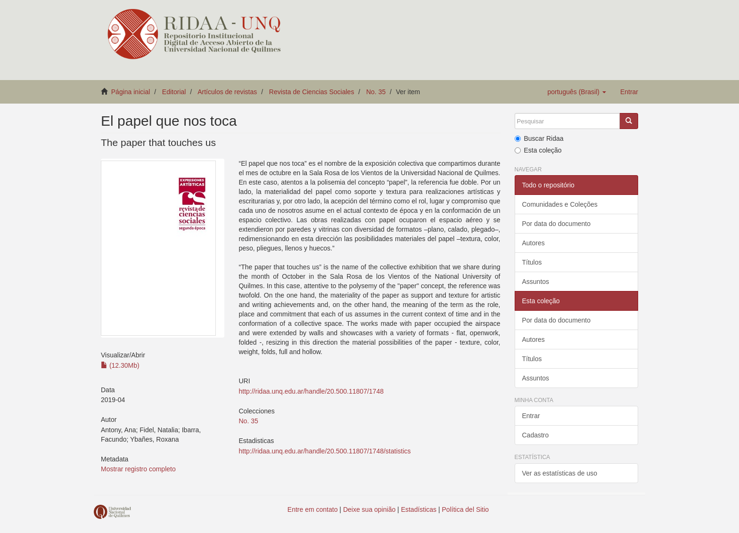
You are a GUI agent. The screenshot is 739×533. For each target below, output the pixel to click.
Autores (533, 243)
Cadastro (535, 435)
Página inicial (130, 92)
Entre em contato (312, 509)
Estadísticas (418, 509)
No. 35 (376, 92)
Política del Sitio (465, 509)
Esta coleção (538, 150)
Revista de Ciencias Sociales (311, 92)
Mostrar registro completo (138, 469)
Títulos (532, 262)
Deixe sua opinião (369, 509)
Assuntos (536, 281)
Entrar (531, 416)
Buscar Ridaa (539, 138)
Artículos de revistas (227, 92)
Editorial (174, 92)
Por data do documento (556, 223)
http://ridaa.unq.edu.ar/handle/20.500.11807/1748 (310, 391)
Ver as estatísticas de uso (560, 473)
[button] (576, 92)
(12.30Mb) (120, 365)
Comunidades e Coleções (560, 204)
